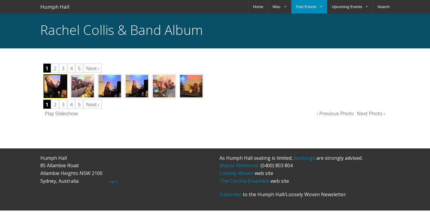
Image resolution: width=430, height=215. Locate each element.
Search (383, 6)
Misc (277, 6)
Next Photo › (371, 113)
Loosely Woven (236, 173)
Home (258, 6)
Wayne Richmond (238, 165)
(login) (113, 181)
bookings (304, 158)
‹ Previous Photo (335, 113)
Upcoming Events (347, 6)
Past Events (306, 6)
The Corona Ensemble (244, 181)
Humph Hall (55, 6)
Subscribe (230, 194)
